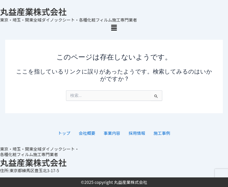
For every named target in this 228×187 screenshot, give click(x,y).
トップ (64, 133)
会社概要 (87, 133)
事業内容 (111, 133)
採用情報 (137, 133)
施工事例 (162, 133)
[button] (114, 28)
